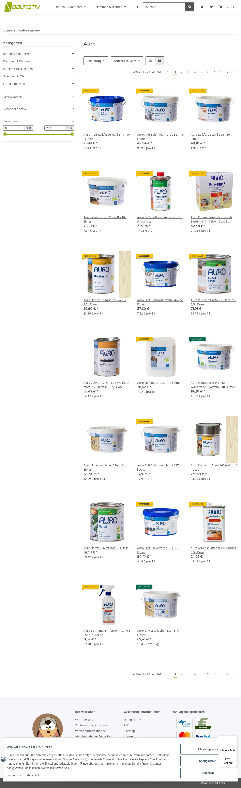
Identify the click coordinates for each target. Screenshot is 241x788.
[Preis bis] (54, 128)
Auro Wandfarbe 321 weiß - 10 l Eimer (105, 219)
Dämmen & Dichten (16, 61)
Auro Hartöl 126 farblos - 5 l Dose (106, 548)
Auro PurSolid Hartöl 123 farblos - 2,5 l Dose (213, 302)
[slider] (5, 134)
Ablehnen (204, 772)
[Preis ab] (13, 128)
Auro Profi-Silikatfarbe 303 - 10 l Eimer (158, 550)
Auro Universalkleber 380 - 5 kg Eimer (158, 633)
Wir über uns (84, 720)
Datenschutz (36, 775)
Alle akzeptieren (204, 750)
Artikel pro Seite (125, 61)
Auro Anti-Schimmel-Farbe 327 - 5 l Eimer (160, 137)
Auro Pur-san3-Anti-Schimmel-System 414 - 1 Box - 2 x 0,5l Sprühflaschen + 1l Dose (211, 219)
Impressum (17, 775)
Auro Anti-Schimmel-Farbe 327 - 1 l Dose (160, 467)
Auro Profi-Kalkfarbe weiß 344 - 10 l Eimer (107, 137)
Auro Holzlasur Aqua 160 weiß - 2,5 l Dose (105, 302)
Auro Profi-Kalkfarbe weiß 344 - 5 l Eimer (160, 302)
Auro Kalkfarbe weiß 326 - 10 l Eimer (211, 137)
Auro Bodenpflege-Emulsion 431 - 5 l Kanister (160, 219)
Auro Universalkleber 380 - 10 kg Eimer (105, 467)
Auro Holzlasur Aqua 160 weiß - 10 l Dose (214, 467)
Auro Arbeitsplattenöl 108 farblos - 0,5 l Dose (214, 550)
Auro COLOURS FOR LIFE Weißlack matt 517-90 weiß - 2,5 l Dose (106, 385)
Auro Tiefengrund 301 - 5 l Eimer (159, 383)
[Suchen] (164, 6)
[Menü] (234, 737)
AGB (127, 725)
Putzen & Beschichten (18, 69)
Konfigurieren (204, 761)
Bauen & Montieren (16, 54)
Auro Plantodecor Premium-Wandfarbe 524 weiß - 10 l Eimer (213, 385)
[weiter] (234, 71)
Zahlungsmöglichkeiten (91, 725)
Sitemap (129, 731)
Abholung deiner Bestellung (94, 736)
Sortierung (94, 61)
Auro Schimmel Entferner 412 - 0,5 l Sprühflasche (107, 633)
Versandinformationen (90, 731)
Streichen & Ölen (14, 76)
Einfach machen (14, 84)
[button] (150, 60)
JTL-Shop (220, 783)
